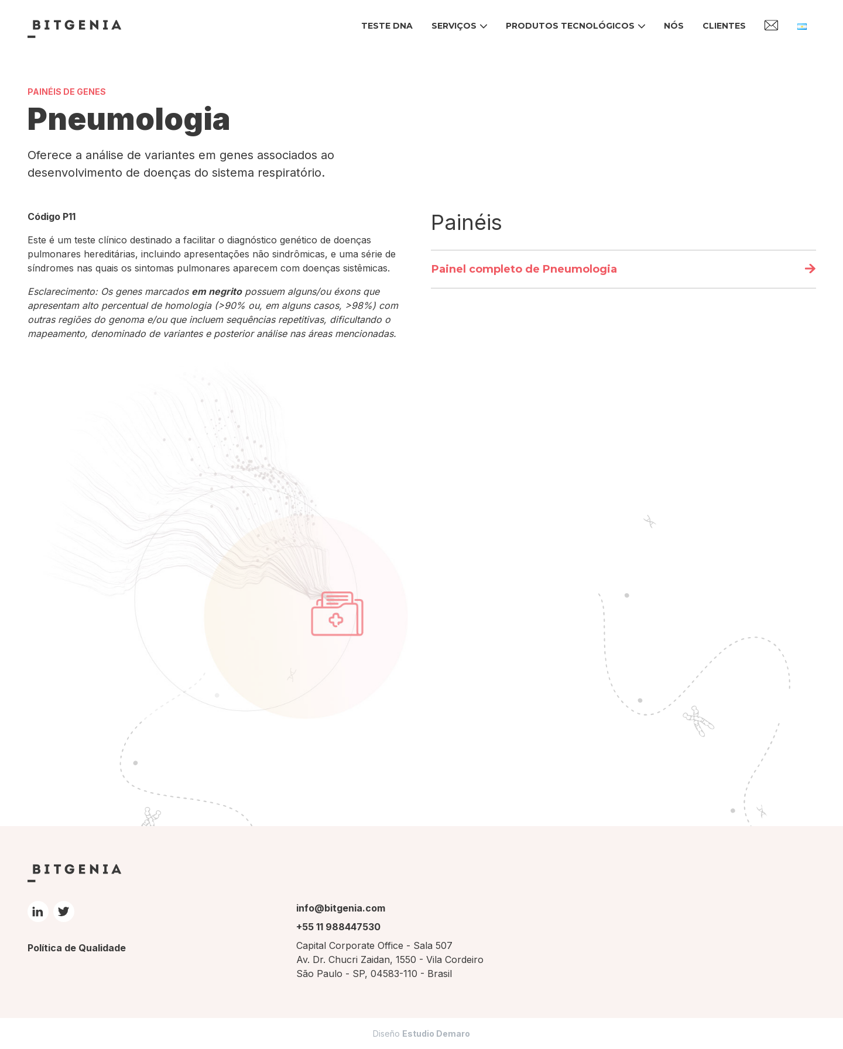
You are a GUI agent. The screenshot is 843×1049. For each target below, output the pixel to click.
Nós (674, 25)
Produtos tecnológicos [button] (570, 25)
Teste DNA (387, 25)
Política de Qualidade (77, 948)
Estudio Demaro (436, 1033)
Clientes (724, 25)
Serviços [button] (454, 25)
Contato (772, 25)
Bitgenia (74, 28)
